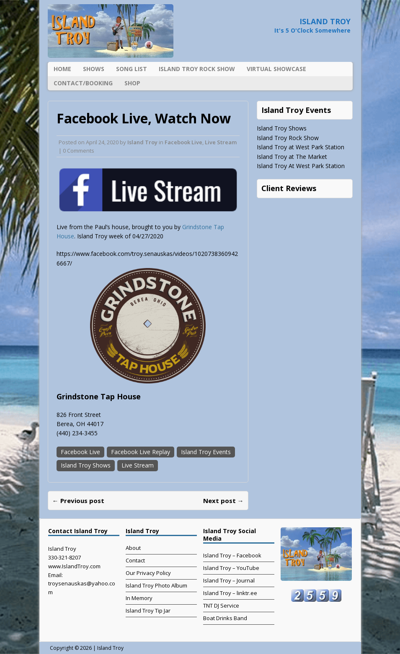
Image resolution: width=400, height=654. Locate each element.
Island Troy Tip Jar (148, 610)
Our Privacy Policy (148, 573)
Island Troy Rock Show (197, 69)
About (133, 548)
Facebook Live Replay (140, 452)
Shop (132, 83)
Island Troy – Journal (229, 580)
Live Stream (221, 142)
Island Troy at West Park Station (300, 147)
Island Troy (142, 142)
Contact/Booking (83, 83)
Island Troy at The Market (292, 157)
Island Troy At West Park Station (301, 166)
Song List (131, 69)
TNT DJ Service (221, 605)
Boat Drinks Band (225, 618)
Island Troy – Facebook (232, 555)
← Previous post (78, 500)
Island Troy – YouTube (231, 568)
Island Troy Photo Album (156, 585)
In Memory (139, 598)
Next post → (223, 500)
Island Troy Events (206, 452)
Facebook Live (183, 142)
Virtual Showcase (276, 69)
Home (62, 69)
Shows (93, 69)
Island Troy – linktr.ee (230, 593)
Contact (135, 560)
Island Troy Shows (86, 465)
